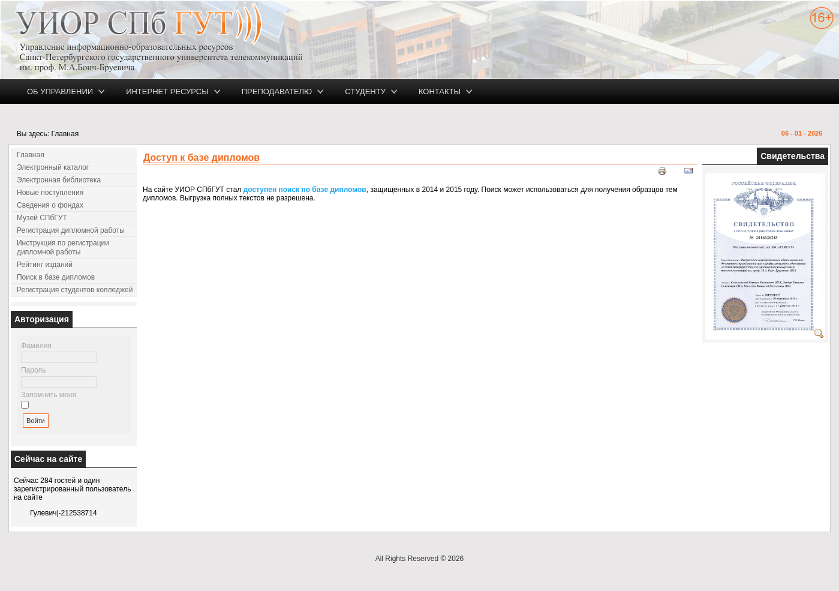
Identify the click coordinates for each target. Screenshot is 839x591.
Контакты (440, 91)
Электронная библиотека (59, 180)
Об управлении (60, 91)
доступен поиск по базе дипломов (304, 189)
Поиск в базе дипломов (56, 277)
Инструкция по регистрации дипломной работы (63, 247)
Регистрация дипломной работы (71, 230)
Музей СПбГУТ (42, 218)
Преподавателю (277, 91)
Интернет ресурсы (167, 91)
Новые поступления (50, 192)
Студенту (365, 91)
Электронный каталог (53, 167)
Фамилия (36, 345)
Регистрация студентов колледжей (75, 290)
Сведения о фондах (50, 205)
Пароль (33, 370)
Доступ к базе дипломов (201, 157)
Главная (30, 155)
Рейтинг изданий (45, 264)
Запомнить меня (48, 395)
